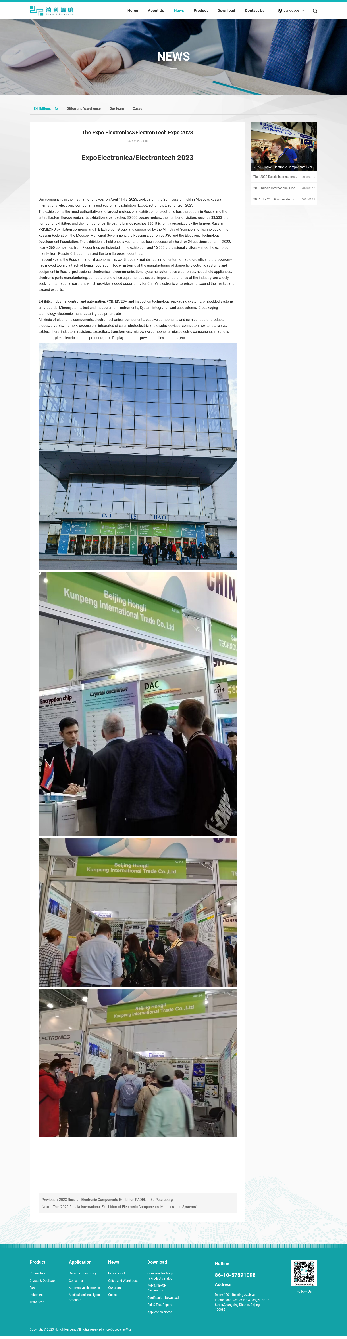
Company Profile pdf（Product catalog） (161, 1278)
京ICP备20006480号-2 (118, 1332)
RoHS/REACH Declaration (156, 1291)
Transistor (37, 1305)
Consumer (76, 1283)
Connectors (38, 1276)
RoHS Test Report (159, 1307)
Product (37, 1265)
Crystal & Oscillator (43, 1283)
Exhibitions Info (48, 110)
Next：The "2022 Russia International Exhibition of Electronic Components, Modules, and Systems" (119, 1222)
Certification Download (163, 1300)
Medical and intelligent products (84, 1300)
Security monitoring (82, 1276)
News (113, 1265)
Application (80, 1265)
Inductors (36, 1298)
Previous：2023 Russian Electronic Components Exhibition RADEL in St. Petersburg (107, 1215)
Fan (32, 1290)
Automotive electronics (84, 1290)
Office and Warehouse (90, 110)
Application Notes (159, 1315)
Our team (126, 110)
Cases (149, 110)
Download (157, 1265)
